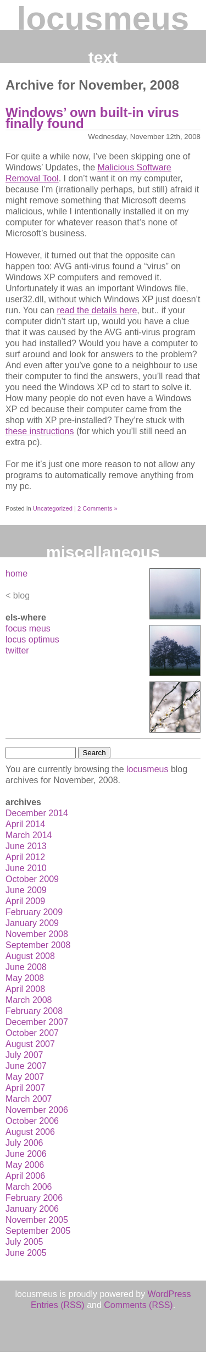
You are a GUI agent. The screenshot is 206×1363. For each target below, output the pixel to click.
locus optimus (32, 639)
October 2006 (32, 1121)
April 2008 (25, 989)
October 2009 (32, 879)
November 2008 (36, 934)
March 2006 (28, 1187)
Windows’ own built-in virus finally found (92, 118)
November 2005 (36, 1220)
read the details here (97, 310)
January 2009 (32, 923)
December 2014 (36, 813)
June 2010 (26, 868)
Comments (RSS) (138, 1305)
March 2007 (28, 1099)
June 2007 (26, 1066)
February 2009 (34, 912)
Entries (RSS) (58, 1305)
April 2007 (25, 1088)
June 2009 (26, 890)
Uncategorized (53, 508)
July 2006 (24, 1143)
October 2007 (32, 1033)
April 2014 (25, 824)
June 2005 (26, 1252)
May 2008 (24, 978)
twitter (17, 650)
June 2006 (26, 1154)
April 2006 (25, 1176)
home (16, 573)
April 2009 (25, 901)
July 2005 (24, 1241)
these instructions (39, 431)
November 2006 (36, 1110)
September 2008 (37, 945)
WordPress (169, 1294)
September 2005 (37, 1230)
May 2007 (24, 1077)
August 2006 (30, 1132)
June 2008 (26, 967)
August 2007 (30, 1044)
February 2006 (34, 1198)
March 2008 (28, 1000)
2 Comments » (97, 508)
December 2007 (36, 1022)
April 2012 (25, 857)
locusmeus (103, 18)
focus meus (28, 628)
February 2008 (34, 1011)
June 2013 (26, 846)
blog (21, 595)
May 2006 (24, 1165)
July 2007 (24, 1055)
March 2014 (28, 835)
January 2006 (32, 1209)
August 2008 (30, 956)
